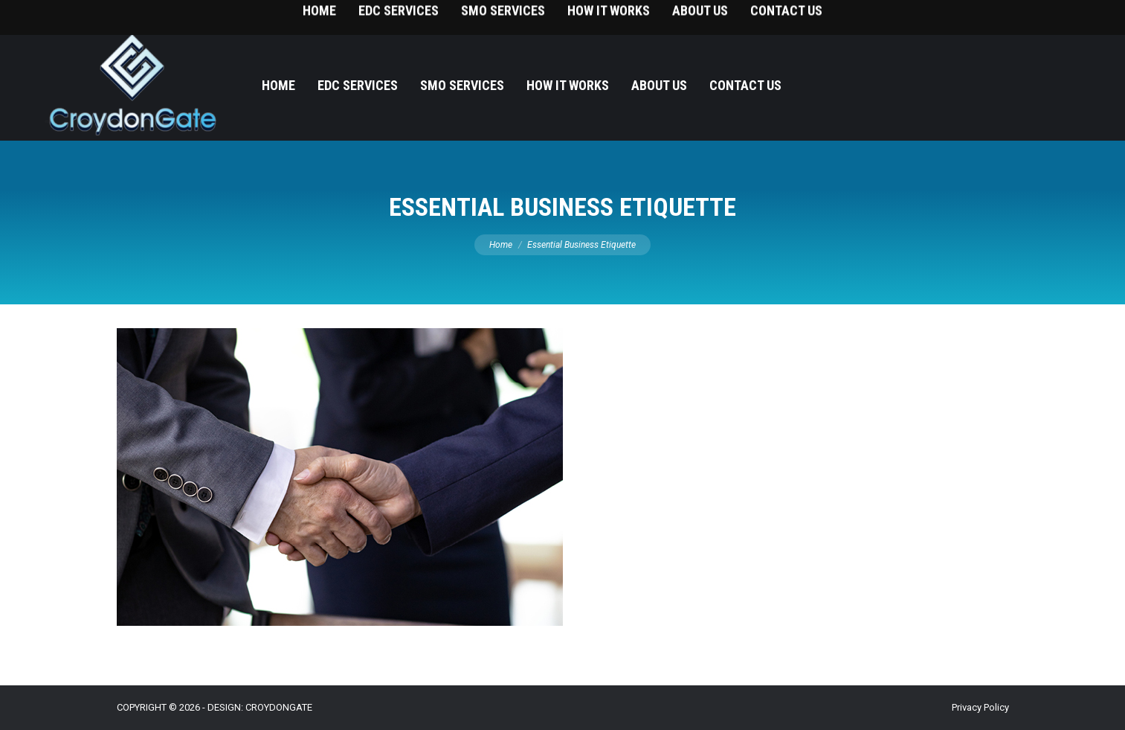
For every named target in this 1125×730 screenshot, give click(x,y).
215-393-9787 (1058, 15)
